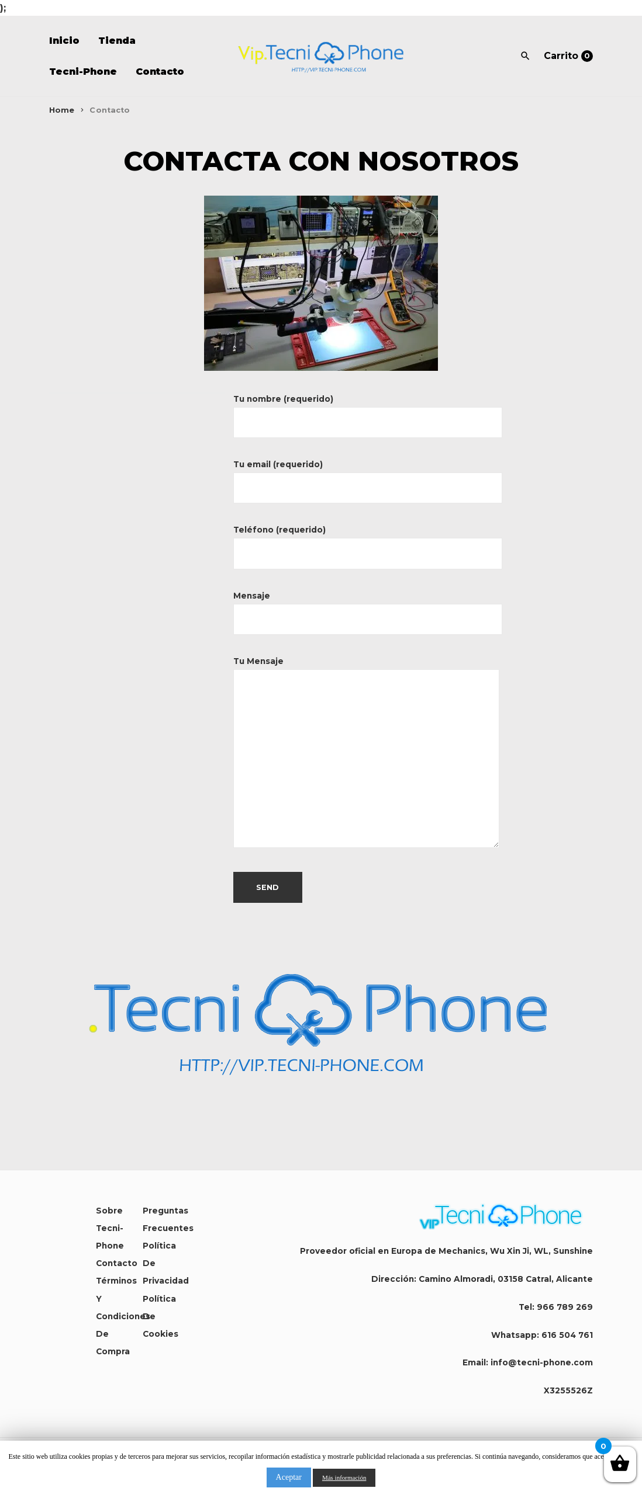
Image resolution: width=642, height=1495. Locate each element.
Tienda (117, 40)
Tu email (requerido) (367, 476)
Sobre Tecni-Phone (110, 1228)
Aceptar (289, 1477)
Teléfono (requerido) (367, 541)
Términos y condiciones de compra (123, 1316)
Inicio (64, 40)
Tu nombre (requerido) (367, 410)
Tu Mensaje (366, 753)
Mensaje (367, 607)
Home (62, 110)
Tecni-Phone (83, 71)
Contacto (160, 71)
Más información (344, 1477)
